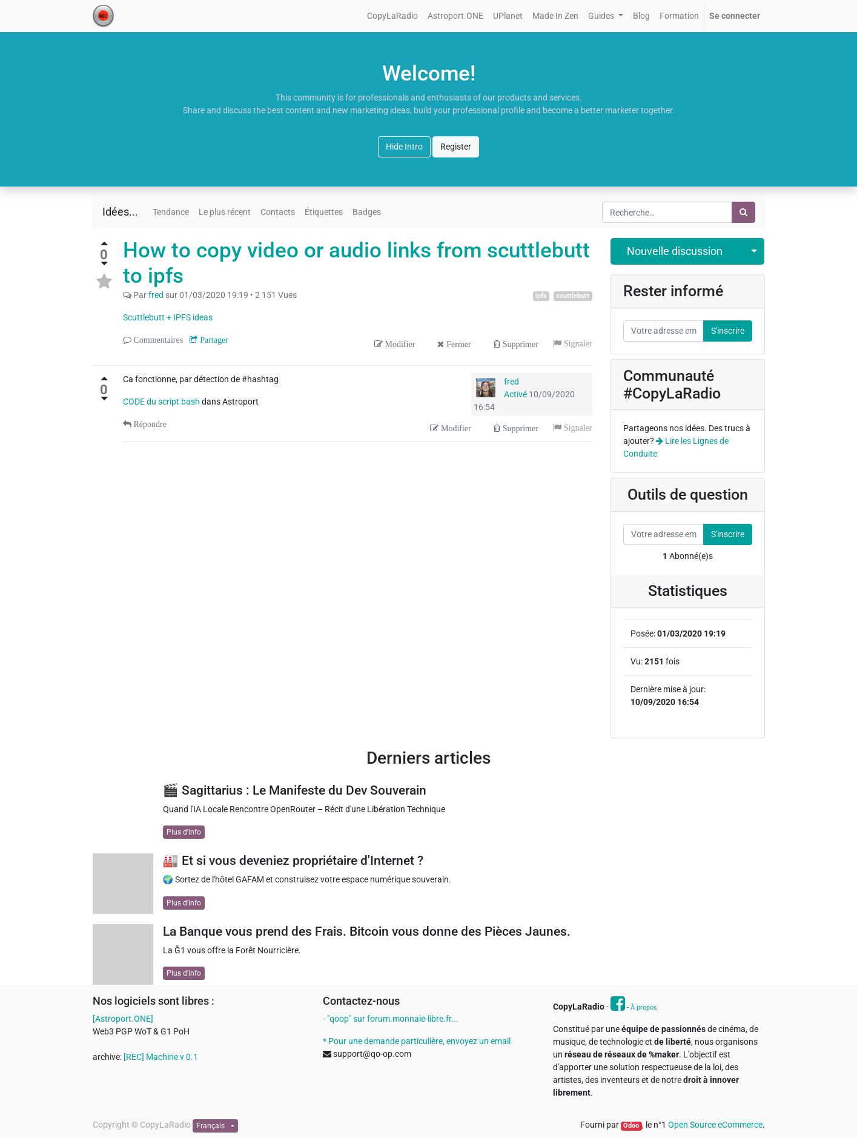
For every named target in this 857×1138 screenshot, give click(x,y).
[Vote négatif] (104, 263)
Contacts (277, 212)
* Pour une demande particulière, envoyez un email (417, 1041)
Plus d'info (184, 832)
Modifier (399, 344)
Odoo (631, 1126)
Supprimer (519, 344)
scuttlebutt (572, 296)
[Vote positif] (104, 243)
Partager (212, 340)
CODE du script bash (162, 401)
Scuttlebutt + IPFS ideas (168, 317)
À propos (643, 1007)
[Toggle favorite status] (104, 281)
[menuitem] (392, 16)
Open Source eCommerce (715, 1125)
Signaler (576, 343)
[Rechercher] (743, 212)
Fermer (457, 344)
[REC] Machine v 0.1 (161, 1057)
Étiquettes (324, 212)
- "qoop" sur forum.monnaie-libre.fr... (390, 1019)
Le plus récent (225, 212)
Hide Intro (404, 146)
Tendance (171, 212)
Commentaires (157, 340)
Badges (366, 212)
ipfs (541, 296)
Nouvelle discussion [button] (675, 251)
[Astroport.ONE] (123, 1019)
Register (455, 146)
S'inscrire (727, 331)
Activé (515, 394)
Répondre (149, 424)
